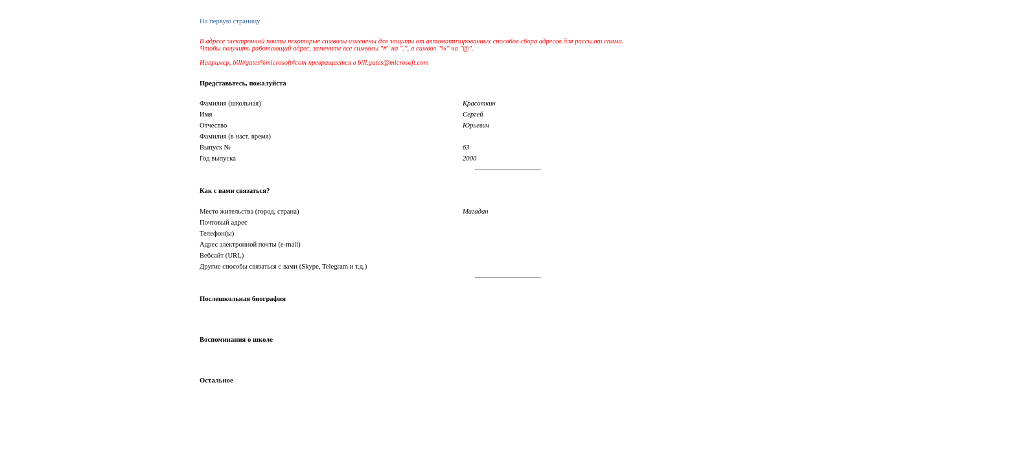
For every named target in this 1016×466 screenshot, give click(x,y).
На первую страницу (230, 21)
